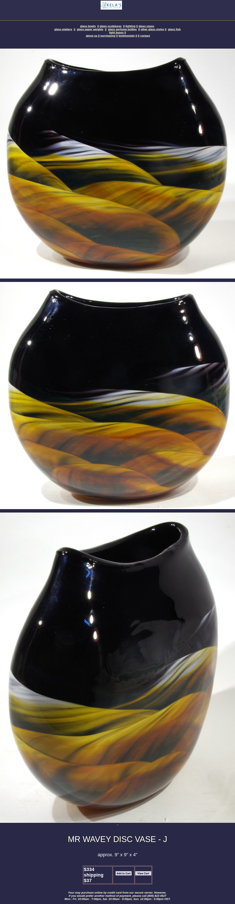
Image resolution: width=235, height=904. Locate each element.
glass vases (146, 26)
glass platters (63, 29)
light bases (116, 32)
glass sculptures (111, 26)
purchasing (107, 35)
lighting (130, 26)
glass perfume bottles (122, 29)
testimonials (127, 35)
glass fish (174, 29)
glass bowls (88, 26)
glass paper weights (90, 29)
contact (145, 35)
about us (92, 35)
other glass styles (152, 29)
